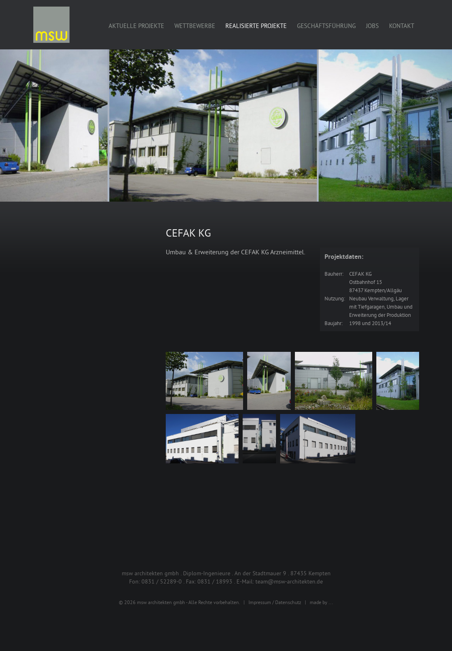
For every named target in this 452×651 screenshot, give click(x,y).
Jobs (372, 26)
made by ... (321, 602)
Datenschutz (288, 602)
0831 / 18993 (214, 581)
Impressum (259, 602)
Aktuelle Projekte (136, 26)
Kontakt (401, 26)
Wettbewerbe (194, 26)
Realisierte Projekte (256, 26)
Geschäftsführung (326, 26)
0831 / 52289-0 (161, 581)
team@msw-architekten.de (289, 581)
